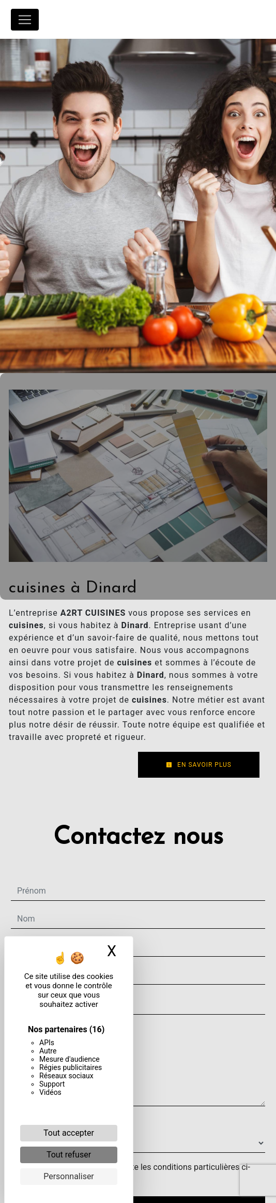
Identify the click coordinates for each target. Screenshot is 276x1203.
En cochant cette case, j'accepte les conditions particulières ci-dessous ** (135, 1173)
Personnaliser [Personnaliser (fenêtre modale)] (68, 1176)
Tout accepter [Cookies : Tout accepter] (68, 1133)
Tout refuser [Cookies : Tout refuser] (69, 1155)
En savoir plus (199, 764)
